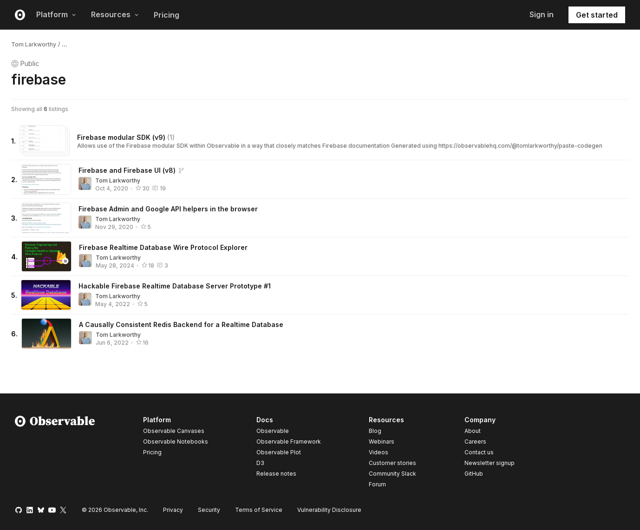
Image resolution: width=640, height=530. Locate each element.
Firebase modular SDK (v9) (126, 137)
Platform (56, 14)
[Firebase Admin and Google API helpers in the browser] (46, 218)
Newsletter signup (489, 463)
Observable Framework (288, 441)
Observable (272, 430)
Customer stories (392, 462)
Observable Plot (278, 452)
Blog (375, 430)
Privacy (173, 509)
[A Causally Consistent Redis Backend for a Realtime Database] (46, 333)
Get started (597, 15)
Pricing (166, 15)
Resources (115, 14)
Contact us (479, 452)
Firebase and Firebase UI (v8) (127, 170)
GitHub (473, 473)
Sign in (541, 14)
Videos (378, 452)
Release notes (276, 473)
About (472, 430)
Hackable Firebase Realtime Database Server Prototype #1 (174, 286)
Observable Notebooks (175, 441)
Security (209, 509)
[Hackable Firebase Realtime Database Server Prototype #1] (46, 295)
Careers (475, 441)
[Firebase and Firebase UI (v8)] (46, 179)
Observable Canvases (173, 430)
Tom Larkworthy (33, 44)
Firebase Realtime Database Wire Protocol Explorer (163, 247)
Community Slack (392, 473)
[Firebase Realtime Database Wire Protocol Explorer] (46, 256)
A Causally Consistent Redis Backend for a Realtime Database (181, 324)
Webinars (381, 441)
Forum (377, 484)
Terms (258, 509)
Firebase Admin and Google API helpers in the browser (168, 209)
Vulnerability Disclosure (329, 509)
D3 (260, 462)
